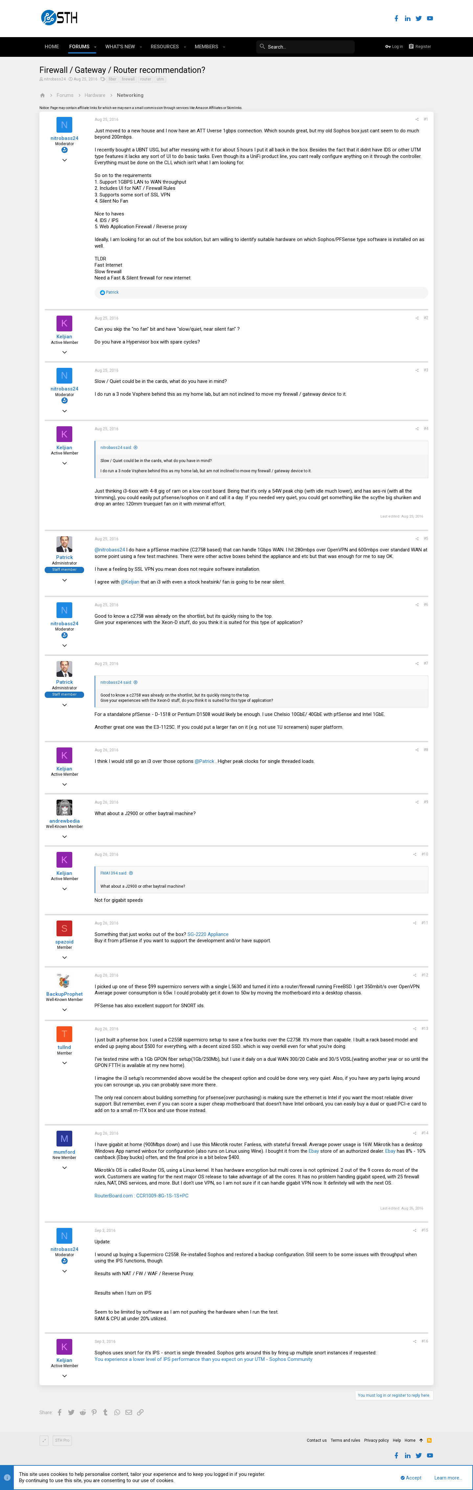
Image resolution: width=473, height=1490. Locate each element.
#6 (426, 604)
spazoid (64, 942)
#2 (426, 318)
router (145, 79)
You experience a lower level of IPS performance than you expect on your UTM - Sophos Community (203, 1359)
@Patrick (204, 761)
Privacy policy (376, 1440)
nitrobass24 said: (116, 447)
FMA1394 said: (114, 873)
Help (397, 1440)
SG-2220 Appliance (208, 934)
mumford (64, 1152)
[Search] (305, 47)
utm (160, 79)
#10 (424, 854)
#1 (426, 119)
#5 (426, 538)
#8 (426, 749)
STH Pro (62, 1440)
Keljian (64, 337)
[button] (95, 47)
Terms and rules (345, 1440)
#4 (426, 428)
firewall (128, 79)
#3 (426, 370)
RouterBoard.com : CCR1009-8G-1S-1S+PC (142, 1196)
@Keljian (130, 582)
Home (410, 1440)
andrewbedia (64, 821)
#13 (424, 1028)
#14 (424, 1133)
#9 (426, 802)
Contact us (317, 1440)
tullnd (64, 1047)
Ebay (314, 1151)
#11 (424, 923)
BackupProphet (64, 994)
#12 (424, 975)
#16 (424, 1341)
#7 (426, 663)
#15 (424, 1230)
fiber (112, 79)
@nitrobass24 (110, 550)
